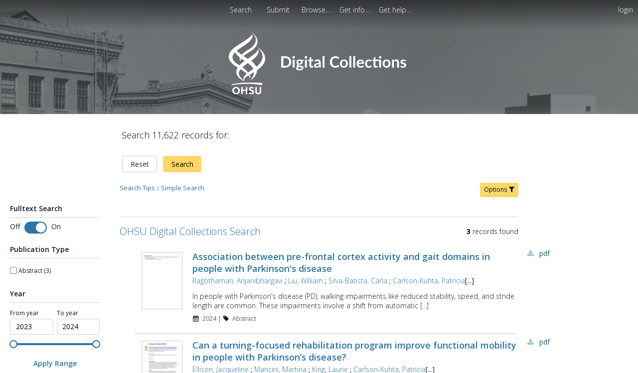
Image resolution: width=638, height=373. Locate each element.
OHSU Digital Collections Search (190, 231)
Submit (279, 9)
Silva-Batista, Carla (357, 280)
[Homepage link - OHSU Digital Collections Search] (319, 92)
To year (67, 313)
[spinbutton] (31, 327)
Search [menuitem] (241, 9)
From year (24, 313)
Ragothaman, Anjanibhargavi (237, 280)
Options (499, 189)
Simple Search (182, 187)
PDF (544, 253)
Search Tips (137, 187)
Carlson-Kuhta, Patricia (429, 280)
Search (182, 164)
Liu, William (305, 280)
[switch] (35, 228)
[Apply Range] (55, 363)
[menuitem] (279, 9)
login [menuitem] (625, 9)
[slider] (13, 344)
